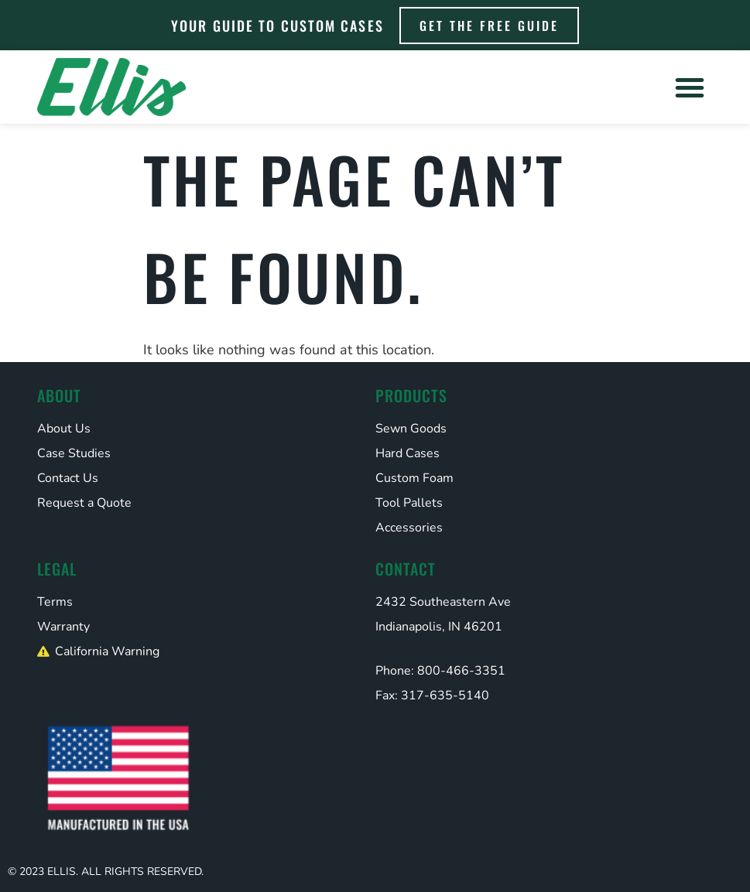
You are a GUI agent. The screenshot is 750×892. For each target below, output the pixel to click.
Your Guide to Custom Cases (277, 25)
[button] (689, 87)
